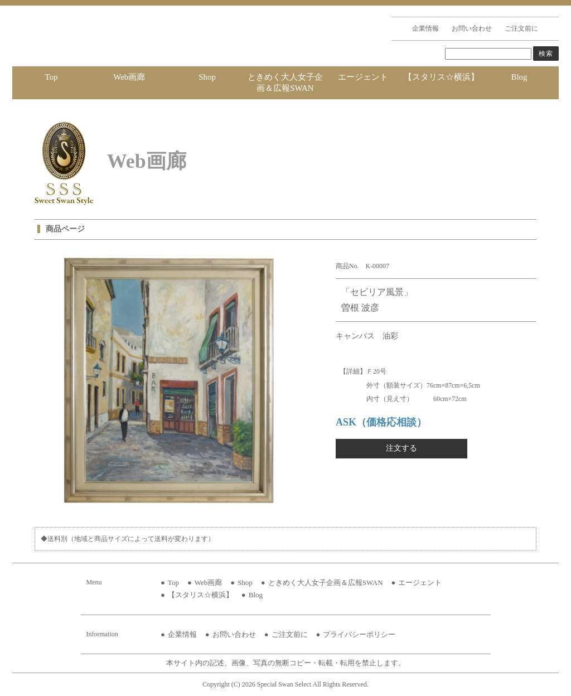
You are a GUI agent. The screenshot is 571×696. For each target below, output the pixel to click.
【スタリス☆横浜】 (441, 76)
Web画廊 (129, 76)
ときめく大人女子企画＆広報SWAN (285, 82)
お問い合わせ (472, 28)
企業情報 (425, 28)
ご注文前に (521, 28)
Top (51, 76)
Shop (207, 76)
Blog (519, 76)
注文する (401, 448)
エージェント (363, 76)
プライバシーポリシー (359, 634)
